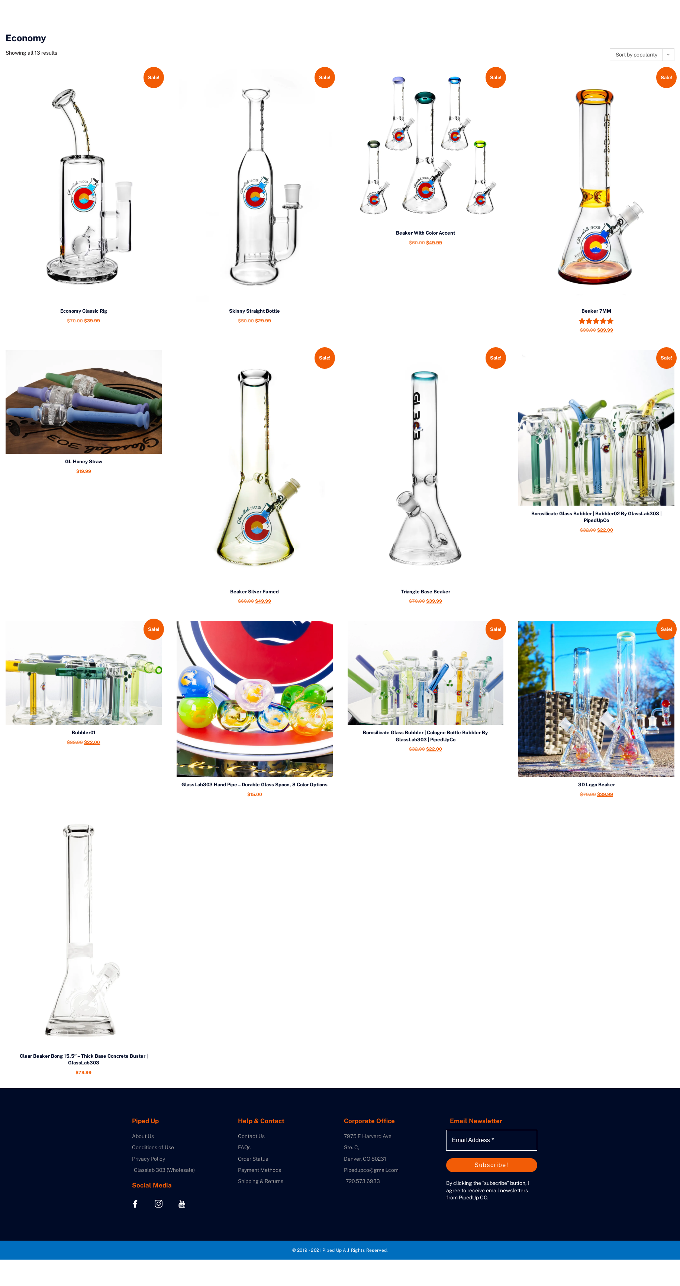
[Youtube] (182, 1203)
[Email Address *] (491, 1140)
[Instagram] (158, 1203)
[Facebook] (135, 1203)
